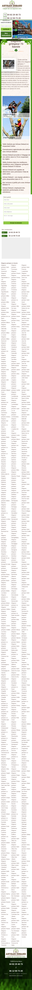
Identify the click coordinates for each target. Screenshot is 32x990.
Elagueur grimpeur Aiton (5, 311)
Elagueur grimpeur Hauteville (14, 351)
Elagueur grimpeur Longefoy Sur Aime (14, 428)
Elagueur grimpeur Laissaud (13, 384)
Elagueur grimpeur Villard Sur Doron (26, 789)
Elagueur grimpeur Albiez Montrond (5, 339)
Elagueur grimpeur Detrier (5, 841)
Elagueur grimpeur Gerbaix (13, 294)
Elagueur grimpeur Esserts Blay (5, 902)
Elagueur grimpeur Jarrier (15, 368)
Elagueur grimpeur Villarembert (25, 795)
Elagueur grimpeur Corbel (5, 800)
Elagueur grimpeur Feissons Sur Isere (4, 913)
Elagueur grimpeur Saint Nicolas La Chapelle (25, 456)
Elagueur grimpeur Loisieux (13, 421)
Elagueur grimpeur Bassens (3, 441)
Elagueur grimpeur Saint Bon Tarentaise (15, 894)
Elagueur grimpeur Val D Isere (25, 711)
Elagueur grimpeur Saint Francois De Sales (15, 942)
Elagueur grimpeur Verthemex (24, 765)
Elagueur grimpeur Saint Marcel (25, 390)
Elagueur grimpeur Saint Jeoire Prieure (25, 369)
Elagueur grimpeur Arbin (5, 368)
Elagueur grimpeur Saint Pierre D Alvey (25, 515)
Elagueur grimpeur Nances (15, 637)
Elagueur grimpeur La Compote (4, 791)
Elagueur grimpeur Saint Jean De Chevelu (25, 340)
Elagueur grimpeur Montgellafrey (15, 535)
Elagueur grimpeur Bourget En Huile (5, 562)
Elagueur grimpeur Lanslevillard (14, 402)
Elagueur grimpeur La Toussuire (25, 902)
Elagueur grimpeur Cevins (5, 624)
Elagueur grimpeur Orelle (15, 696)
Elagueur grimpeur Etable (5, 907)
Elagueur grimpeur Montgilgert (14, 541)
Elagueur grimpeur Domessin (3, 846)
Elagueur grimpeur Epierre (5, 897)
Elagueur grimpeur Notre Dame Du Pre (15, 675)
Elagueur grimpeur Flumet (5, 927)
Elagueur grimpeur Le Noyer (14, 687)
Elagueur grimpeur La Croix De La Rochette (4, 819)
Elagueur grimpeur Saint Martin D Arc (25, 408)
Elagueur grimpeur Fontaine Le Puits (4, 934)
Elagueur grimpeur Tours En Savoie (26, 679)
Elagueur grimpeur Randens (13, 795)
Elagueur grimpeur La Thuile (25, 658)
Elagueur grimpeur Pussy (15, 780)
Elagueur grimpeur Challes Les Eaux (5, 629)
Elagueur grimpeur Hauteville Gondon (24, 934)
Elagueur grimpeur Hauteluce (14, 345)
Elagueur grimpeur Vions (26, 843)
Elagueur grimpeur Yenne (26, 860)
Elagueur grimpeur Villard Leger (26, 777)
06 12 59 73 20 (14, 18)
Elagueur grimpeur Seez (25, 604)
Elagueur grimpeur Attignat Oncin (5, 390)
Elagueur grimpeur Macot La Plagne (15, 439)
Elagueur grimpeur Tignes (26, 667)
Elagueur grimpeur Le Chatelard (4, 738)
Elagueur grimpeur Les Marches (14, 445)
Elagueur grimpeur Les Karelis (25, 877)
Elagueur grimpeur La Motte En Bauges (14, 606)
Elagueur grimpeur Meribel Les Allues (26, 896)
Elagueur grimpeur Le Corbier (25, 908)
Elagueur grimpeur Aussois (3, 396)
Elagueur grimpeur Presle (15, 770)
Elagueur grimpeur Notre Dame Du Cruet (15, 668)
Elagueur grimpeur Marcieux (13, 451)
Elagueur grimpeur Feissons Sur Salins (4, 921)
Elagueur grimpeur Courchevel (25, 883)
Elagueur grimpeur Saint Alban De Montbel (15, 839)
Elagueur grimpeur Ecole (5, 880)
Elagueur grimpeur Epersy (5, 893)
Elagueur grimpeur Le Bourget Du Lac (5, 556)
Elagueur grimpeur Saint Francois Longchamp (25, 268)
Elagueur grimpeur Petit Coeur (15, 717)
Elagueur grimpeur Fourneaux (14, 267)
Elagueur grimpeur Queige (15, 790)
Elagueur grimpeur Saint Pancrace (25, 490)
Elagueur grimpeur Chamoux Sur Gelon (5, 655)
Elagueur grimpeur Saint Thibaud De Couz (25, 585)
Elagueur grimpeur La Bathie (4, 447)
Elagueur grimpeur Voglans (24, 855)
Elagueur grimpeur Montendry (14, 529)
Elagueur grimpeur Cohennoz (4, 777)
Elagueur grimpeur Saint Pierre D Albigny (26, 509)
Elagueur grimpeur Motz (15, 618)
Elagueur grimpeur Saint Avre (15, 875)
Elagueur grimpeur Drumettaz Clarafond (4, 864)
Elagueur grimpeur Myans (15, 632)
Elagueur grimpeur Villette (26, 833)
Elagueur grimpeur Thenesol (24, 648)
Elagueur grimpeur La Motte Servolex (15, 613)
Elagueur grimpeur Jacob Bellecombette (15, 363)
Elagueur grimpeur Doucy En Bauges (5, 853)
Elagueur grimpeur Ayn (4, 420)
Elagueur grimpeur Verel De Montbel (25, 740)
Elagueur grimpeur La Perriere (14, 711)
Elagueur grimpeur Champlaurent (5, 677)
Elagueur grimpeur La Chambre (4, 642)
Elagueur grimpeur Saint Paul (25, 502)
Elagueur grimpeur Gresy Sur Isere (15, 326)
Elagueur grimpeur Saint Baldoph (15, 881)
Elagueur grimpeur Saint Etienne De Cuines (15, 921)
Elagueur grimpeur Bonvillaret (4, 543)
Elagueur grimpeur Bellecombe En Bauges (5, 473)
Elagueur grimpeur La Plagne (25, 871)
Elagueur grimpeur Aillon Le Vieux (5, 302)
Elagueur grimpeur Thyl (25, 663)
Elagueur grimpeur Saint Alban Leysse (15, 863)
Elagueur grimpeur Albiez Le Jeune (5, 333)
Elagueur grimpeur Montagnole (14, 498)
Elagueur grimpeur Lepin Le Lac (15, 408)
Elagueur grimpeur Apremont (3, 363)
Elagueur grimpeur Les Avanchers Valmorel (4, 403)
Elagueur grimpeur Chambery (4, 636)
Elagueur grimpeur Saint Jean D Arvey (25, 324)
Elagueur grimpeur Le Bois (5, 518)
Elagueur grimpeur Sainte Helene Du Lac (26, 306)
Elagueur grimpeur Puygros (13, 785)
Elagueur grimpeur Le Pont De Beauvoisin (14, 749)
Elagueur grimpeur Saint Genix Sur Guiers (25, 276)
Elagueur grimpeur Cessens (3, 619)
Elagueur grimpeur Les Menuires (25, 920)
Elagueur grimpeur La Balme (4, 425)
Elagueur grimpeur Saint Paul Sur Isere (25, 496)
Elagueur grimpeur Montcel (13, 523)
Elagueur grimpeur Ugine (26, 706)
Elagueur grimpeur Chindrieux (4, 763)
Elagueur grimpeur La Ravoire (14, 802)
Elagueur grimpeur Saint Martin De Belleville (25, 415)
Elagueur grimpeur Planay (15, 729)
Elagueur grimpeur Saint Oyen (25, 484)
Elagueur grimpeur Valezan (24, 717)
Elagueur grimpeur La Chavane (4, 744)
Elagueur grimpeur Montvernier (14, 599)
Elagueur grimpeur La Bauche (4, 453)
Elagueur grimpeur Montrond (13, 580)
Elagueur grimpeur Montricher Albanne (14, 573)
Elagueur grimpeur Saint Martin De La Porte (25, 424)
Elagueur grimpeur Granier (15, 311)
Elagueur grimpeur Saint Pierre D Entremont (5, 268)
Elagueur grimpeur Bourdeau (3, 550)
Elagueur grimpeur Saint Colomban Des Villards (15, 913)
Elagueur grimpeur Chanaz (3, 683)
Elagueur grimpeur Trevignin (24, 695)
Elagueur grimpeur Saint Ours (25, 478)
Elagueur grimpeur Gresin (15, 315)
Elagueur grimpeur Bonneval (3, 523)
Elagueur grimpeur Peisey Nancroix (15, 705)
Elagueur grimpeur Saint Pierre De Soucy (26, 552)
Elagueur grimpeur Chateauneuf (4, 726)
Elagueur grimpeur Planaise (13, 724)
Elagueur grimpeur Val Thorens (25, 926)
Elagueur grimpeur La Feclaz (25, 865)
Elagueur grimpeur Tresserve (24, 689)
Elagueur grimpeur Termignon (24, 636)
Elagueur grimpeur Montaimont (14, 517)
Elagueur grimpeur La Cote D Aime (4, 806)
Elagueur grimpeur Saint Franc (15, 935)
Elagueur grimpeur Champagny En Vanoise (5, 669)
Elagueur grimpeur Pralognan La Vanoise (14, 764)
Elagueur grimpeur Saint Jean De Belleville (25, 332)
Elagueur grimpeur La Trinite (25, 701)
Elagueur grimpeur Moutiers (13, 623)
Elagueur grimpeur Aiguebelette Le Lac (5, 276)
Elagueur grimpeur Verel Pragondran (25, 746)
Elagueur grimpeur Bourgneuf (4, 568)
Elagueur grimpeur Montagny (14, 505)
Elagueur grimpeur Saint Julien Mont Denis (25, 377)
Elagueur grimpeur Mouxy (15, 628)
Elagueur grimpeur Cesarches (4, 613)
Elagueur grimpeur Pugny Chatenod (15, 775)
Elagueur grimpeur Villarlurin (24, 808)
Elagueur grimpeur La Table (25, 629)
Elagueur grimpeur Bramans (3, 584)
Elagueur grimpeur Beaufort (3, 459)
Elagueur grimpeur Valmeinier (24, 728)
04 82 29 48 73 (14, 15)
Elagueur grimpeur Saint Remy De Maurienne (25, 565)
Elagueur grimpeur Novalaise (14, 681)
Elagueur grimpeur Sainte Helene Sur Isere (26, 312)
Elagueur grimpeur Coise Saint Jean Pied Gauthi (5, 784)
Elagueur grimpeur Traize (26, 684)
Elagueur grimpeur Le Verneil (25, 752)
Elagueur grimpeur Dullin (5, 870)
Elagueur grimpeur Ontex (15, 692)
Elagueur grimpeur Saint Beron (15, 887)
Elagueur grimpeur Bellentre (3, 480)
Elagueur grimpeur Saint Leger (25, 384)
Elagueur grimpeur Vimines (24, 838)
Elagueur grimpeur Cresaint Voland (5, 812)
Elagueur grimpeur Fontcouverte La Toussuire (5, 942)
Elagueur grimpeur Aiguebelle (4, 283)
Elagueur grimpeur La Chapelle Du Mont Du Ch (4, 704)
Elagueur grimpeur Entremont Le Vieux (4, 886)
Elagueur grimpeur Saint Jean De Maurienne (25, 362)
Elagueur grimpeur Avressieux (4, 410)
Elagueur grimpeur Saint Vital (25, 593)
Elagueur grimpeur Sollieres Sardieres (24, 618)
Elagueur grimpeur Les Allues (4, 351)
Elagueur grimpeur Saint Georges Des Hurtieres (25, 284)
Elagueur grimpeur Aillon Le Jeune (5, 296)
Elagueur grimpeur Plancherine (14, 734)
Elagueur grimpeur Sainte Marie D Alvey (26, 396)
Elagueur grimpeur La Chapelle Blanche (4, 696)
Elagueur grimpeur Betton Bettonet (5, 500)
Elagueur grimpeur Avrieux (5, 415)
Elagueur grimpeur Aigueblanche (4, 289)
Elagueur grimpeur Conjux (5, 796)
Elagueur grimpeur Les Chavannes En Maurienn (5, 751)
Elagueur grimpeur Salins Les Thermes (26, 599)
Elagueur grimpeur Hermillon (13, 357)
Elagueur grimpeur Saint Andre (15, 869)
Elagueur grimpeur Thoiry (26, 653)
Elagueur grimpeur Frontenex (14, 287)
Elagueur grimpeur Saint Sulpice (25, 578)
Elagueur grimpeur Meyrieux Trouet (15, 474)
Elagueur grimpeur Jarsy (15, 372)
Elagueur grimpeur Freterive (13, 281)
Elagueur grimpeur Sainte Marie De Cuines (26, 402)
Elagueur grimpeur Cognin (5, 772)
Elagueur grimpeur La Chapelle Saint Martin (5, 719)
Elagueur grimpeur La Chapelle (4, 689)
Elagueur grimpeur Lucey (15, 434)
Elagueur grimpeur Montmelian (14, 560)
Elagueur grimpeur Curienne (3, 830)
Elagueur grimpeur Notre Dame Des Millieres (15, 661)
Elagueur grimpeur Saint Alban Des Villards (15, 856)
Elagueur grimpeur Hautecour (14, 339)
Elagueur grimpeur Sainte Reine (26, 558)
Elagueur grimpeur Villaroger (24, 822)
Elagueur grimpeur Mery (15, 469)
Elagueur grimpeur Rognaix (13, 820)
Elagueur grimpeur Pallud (15, 700)
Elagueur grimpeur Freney (15, 276)
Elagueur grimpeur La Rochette (14, 814)
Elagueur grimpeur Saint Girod (25, 300)
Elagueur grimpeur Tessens (24, 642)
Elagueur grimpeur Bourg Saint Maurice (5, 574)
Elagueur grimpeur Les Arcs (25, 914)
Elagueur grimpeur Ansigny (3, 357)
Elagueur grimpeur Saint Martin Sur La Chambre (25, 432)
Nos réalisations (6, 34)
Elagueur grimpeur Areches (24, 890)
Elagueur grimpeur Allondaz (3, 345)
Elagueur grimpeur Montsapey (14, 586)
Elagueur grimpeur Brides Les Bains (5, 590)
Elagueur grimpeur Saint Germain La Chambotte (25, 293)
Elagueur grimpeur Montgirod (14, 548)
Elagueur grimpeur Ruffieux (13, 832)
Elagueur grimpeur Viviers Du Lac (26, 849)
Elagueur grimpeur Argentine (3, 373)
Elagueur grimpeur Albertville (3, 326)
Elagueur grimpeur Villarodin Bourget (24, 815)
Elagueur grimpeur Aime (5, 307)
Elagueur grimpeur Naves (15, 641)
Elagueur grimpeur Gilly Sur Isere (15, 306)
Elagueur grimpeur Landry (15, 389)
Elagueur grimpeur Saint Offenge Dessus (26, 472)
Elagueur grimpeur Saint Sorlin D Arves (25, 572)
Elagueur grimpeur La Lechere (14, 654)
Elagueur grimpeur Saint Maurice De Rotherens (25, 440)
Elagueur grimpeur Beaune (3, 466)
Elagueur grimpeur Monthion (13, 554)
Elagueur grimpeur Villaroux (24, 828)
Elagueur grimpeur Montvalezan (14, 593)
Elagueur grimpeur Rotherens (14, 826)
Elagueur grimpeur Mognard (13, 486)
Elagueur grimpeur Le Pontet (14, 756)
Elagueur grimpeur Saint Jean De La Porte (25, 354)
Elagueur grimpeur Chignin (5, 757)
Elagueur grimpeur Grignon (13, 333)
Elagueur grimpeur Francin (15, 272)
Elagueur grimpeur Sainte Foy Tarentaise (15, 928)
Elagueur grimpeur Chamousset (4, 648)
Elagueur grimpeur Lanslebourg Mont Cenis (14, 395)
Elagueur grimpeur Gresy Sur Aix (15, 320)
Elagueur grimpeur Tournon (24, 672)
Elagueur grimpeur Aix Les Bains (5, 316)
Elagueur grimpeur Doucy (5, 858)
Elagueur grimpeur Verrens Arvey (25, 758)
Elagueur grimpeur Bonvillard (3, 537)
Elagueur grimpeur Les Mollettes (14, 492)
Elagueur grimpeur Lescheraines (14, 414)
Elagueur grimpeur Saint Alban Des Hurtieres (15, 848)
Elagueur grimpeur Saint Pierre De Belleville (25, 522)
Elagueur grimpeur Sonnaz (26, 624)
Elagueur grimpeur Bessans (3, 494)
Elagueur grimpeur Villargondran (25, 802)
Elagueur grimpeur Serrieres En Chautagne (25, 610)
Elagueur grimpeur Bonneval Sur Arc (4, 530)
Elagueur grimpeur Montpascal (14, 566)
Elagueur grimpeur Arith (5, 379)
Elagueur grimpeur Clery (5, 768)
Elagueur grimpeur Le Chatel (4, 732)
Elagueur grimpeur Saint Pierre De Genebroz (25, 544)
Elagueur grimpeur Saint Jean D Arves (25, 318)
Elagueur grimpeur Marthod (13, 457)
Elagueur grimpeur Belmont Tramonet (3, 487)
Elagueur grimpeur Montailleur (14, 511)
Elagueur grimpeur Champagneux (5, 662)
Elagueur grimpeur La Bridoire (4, 597)
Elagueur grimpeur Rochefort (14, 808)
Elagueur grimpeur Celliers (5, 608)
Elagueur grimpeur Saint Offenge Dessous (25, 465)
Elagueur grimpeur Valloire (26, 723)
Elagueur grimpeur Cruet (5, 825)
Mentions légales (16, 975)
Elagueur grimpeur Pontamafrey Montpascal (14, 741)
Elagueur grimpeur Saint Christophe (15, 906)
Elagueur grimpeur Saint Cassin (15, 900)
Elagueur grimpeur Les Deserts (4, 836)
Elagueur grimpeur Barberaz (3, 431)
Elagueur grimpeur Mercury (13, 464)
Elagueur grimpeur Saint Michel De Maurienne (25, 448)
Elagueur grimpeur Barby (5, 436)
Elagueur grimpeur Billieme (3, 507)
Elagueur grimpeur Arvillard (3, 384)
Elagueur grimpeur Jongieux (13, 378)
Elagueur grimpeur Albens (5, 321)
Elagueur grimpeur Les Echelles (4, 875)
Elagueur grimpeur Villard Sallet (26, 783)
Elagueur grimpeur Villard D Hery (26, 771)
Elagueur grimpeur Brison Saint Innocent (5, 603)
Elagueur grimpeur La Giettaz (14, 300)
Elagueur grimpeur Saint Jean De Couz (25, 347)
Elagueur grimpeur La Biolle (4, 513)
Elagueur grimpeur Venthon (24, 734)
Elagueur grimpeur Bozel (5, 579)
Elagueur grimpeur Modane (13, 480)
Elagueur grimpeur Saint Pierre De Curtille (26, 529)
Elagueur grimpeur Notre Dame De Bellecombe (15, 647)
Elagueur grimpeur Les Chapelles (4, 711)
